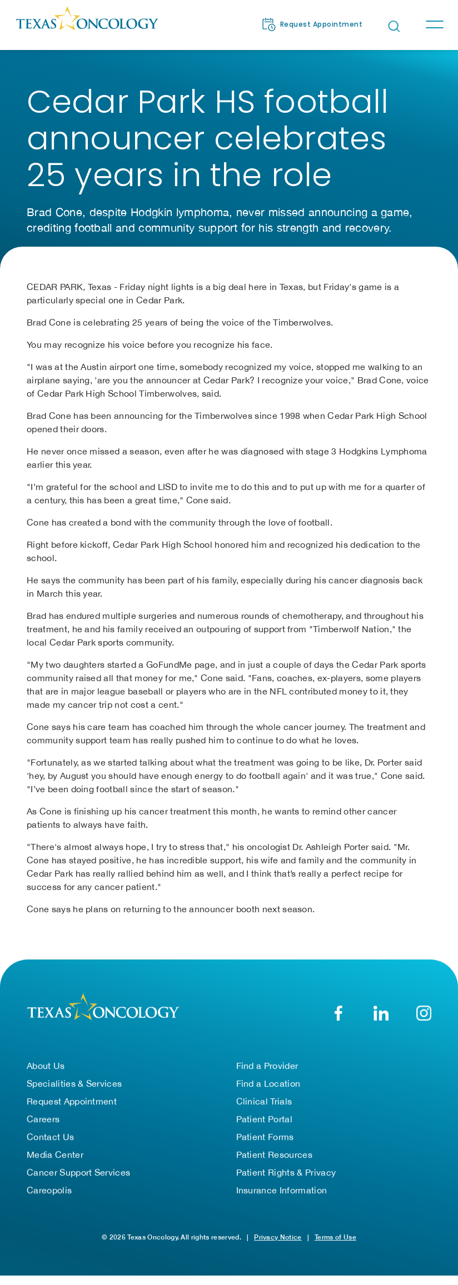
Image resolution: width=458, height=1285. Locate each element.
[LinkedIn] (381, 1020)
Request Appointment (72, 1108)
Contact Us (50, 1144)
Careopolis (49, 1197)
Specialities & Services (74, 1091)
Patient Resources (274, 1162)
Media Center (55, 1162)
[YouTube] (423, 1020)
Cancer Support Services (78, 1179)
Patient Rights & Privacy (286, 1179)
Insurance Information (281, 1197)
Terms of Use (335, 1244)
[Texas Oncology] (87, 24)
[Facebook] (338, 1020)
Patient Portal (264, 1126)
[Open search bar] (394, 26)
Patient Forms (265, 1144)
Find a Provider (267, 1073)
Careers (43, 1126)
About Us (46, 1073)
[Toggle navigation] (434, 24)
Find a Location (268, 1091)
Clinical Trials (264, 1108)
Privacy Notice (277, 1244)
